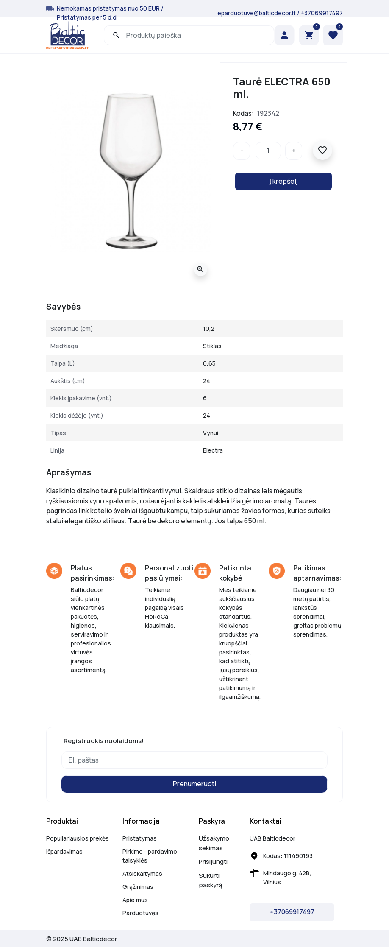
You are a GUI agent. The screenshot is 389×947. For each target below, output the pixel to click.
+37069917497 (322, 13)
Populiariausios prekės (77, 838)
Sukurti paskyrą (210, 880)
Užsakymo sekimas (214, 843)
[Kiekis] (268, 151)
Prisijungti (213, 861)
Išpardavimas (64, 851)
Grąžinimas (137, 887)
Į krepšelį (284, 181)
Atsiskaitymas (142, 873)
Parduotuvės (140, 913)
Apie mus (135, 900)
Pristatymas (139, 838)
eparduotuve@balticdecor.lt (256, 13)
